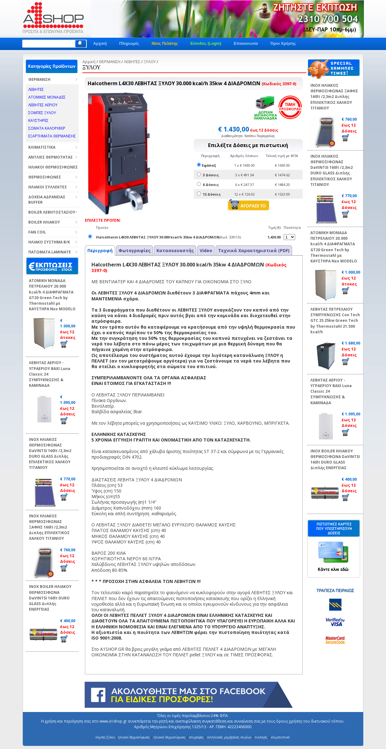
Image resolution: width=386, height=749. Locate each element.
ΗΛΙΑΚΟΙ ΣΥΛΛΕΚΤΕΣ (47, 187)
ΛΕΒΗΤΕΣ (132, 61)
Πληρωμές (129, 43)
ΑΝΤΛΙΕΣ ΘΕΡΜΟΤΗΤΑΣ (50, 157)
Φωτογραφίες (135, 250)
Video (206, 250)
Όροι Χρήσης (283, 43)
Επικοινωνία (246, 43)
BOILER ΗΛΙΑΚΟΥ (44, 222)
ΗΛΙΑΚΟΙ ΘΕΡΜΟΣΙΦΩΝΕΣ (53, 167)
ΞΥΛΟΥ (150, 61)
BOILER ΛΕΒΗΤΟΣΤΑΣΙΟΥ (51, 212)
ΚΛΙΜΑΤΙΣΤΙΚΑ (41, 147)
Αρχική (100, 43)
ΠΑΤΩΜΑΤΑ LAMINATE (49, 252)
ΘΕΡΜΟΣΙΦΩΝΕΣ (44, 177)
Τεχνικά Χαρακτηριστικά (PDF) (254, 250)
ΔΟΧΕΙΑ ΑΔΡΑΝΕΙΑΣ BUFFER (46, 199)
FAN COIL (37, 232)
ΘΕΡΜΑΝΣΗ (39, 79)
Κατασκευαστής (175, 250)
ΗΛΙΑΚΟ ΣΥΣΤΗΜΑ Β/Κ (49, 242)
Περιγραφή (100, 250)
